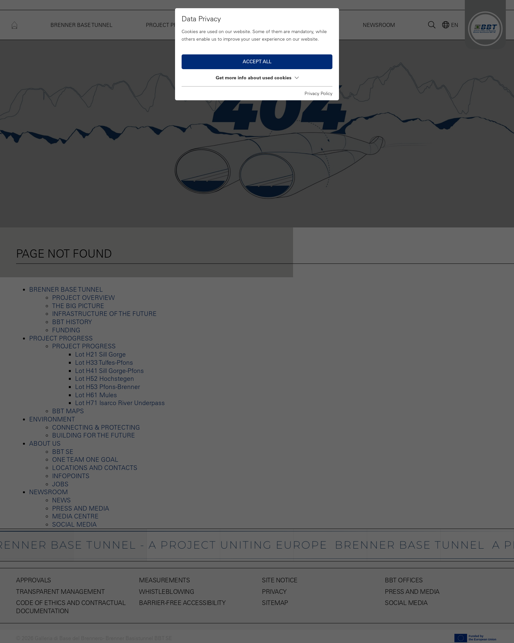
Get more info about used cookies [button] (257, 78)
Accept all (257, 61)
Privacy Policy (318, 93)
